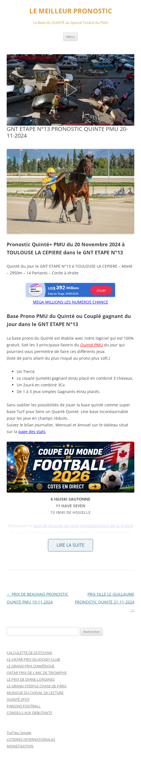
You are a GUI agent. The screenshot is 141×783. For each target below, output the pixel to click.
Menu (70, 36)
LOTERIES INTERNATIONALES (31, 739)
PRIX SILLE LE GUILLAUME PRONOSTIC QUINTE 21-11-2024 (104, 601)
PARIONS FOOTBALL (24, 706)
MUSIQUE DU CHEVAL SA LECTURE (35, 692)
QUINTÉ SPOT (18, 699)
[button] (70, 89)
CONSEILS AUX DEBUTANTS (29, 712)
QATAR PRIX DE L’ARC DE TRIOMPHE (37, 672)
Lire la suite (70, 545)
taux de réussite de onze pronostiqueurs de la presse (83, 525)
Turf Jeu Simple (19, 732)
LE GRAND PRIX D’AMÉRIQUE (30, 665)
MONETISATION (20, 746)
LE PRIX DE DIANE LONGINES (31, 679)
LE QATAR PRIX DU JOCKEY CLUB (33, 659)
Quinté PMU (91, 344)
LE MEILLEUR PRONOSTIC (70, 11)
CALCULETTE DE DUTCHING (29, 652)
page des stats (31, 431)
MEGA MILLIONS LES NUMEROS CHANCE (70, 302)
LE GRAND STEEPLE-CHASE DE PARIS (37, 685)
